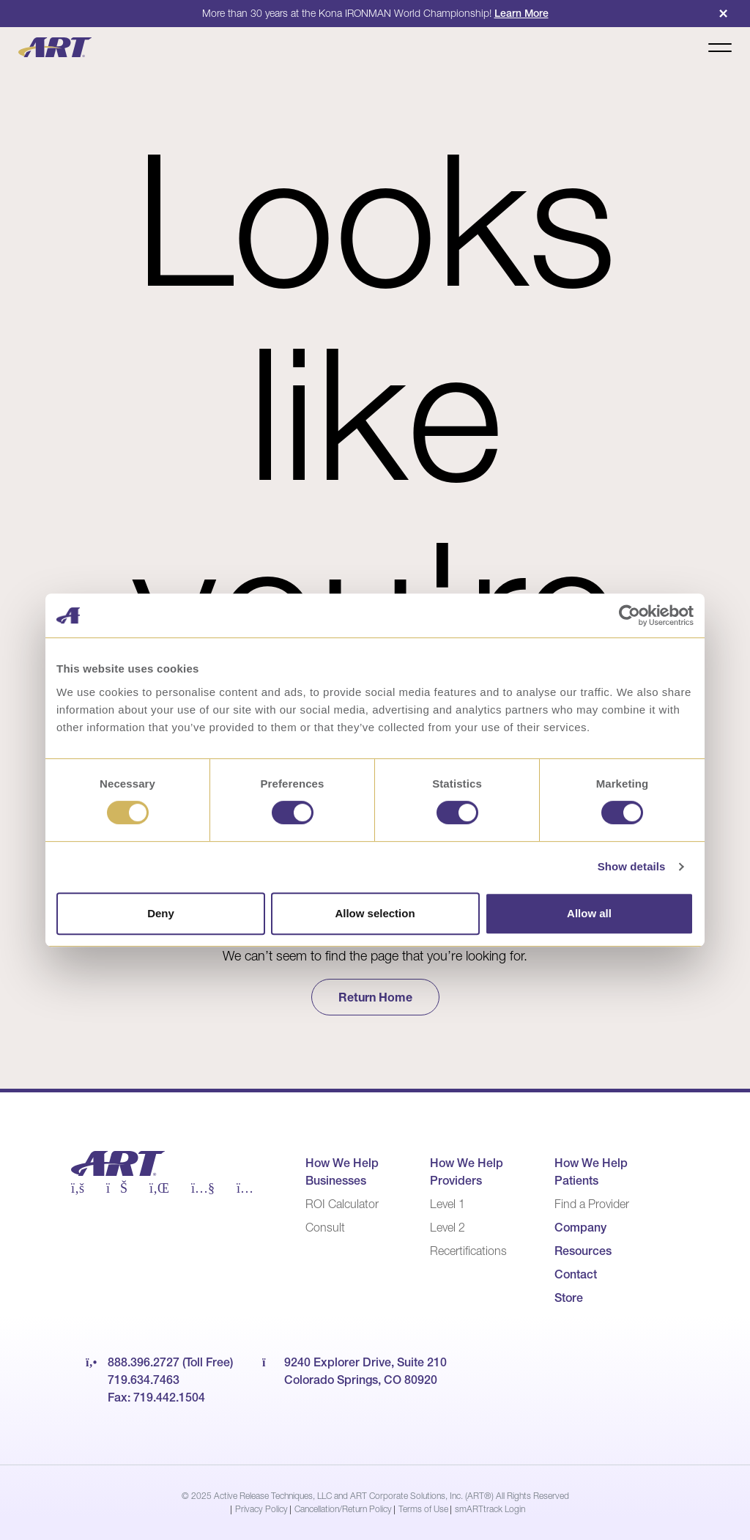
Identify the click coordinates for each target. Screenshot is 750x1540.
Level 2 (447, 1227)
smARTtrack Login (490, 1508)
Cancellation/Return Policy (343, 1508)
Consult (325, 1227)
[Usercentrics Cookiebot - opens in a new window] (629, 615)
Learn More (521, 13)
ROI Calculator (342, 1203)
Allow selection (375, 913)
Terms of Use (423, 1508)
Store (568, 1297)
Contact (575, 1274)
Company (580, 1227)
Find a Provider (591, 1203)
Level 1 (447, 1203)
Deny (160, 913)
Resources (583, 1250)
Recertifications (468, 1250)
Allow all (589, 913)
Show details (632, 866)
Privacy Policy (261, 1508)
